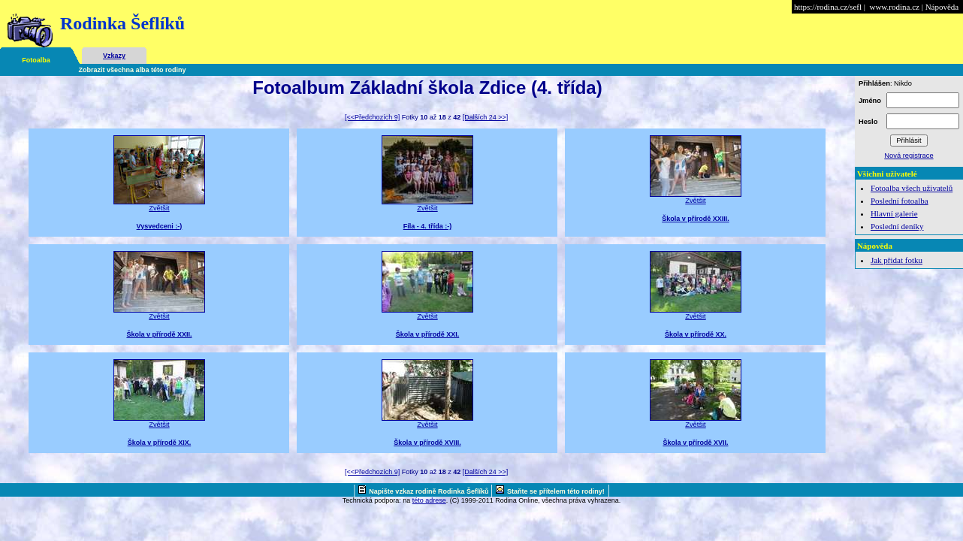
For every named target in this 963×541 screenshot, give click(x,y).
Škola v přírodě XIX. (160, 442)
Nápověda (942, 6)
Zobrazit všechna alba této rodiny (132, 70)
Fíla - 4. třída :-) (427, 226)
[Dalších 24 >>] (486, 117)
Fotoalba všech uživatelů (911, 187)
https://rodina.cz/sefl (828, 6)
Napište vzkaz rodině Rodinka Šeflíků (430, 491)
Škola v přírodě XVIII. (427, 442)
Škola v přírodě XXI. (428, 334)
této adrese (429, 500)
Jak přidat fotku (896, 259)
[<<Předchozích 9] (372, 117)
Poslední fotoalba (899, 200)
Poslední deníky (897, 226)
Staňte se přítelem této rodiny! (556, 491)
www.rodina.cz (894, 6)
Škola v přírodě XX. (695, 334)
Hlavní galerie (894, 213)
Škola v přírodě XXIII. (695, 218)
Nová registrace (908, 155)
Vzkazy (114, 55)
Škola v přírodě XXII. (159, 334)
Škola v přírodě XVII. (695, 442)
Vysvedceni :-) (160, 226)
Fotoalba (36, 60)
